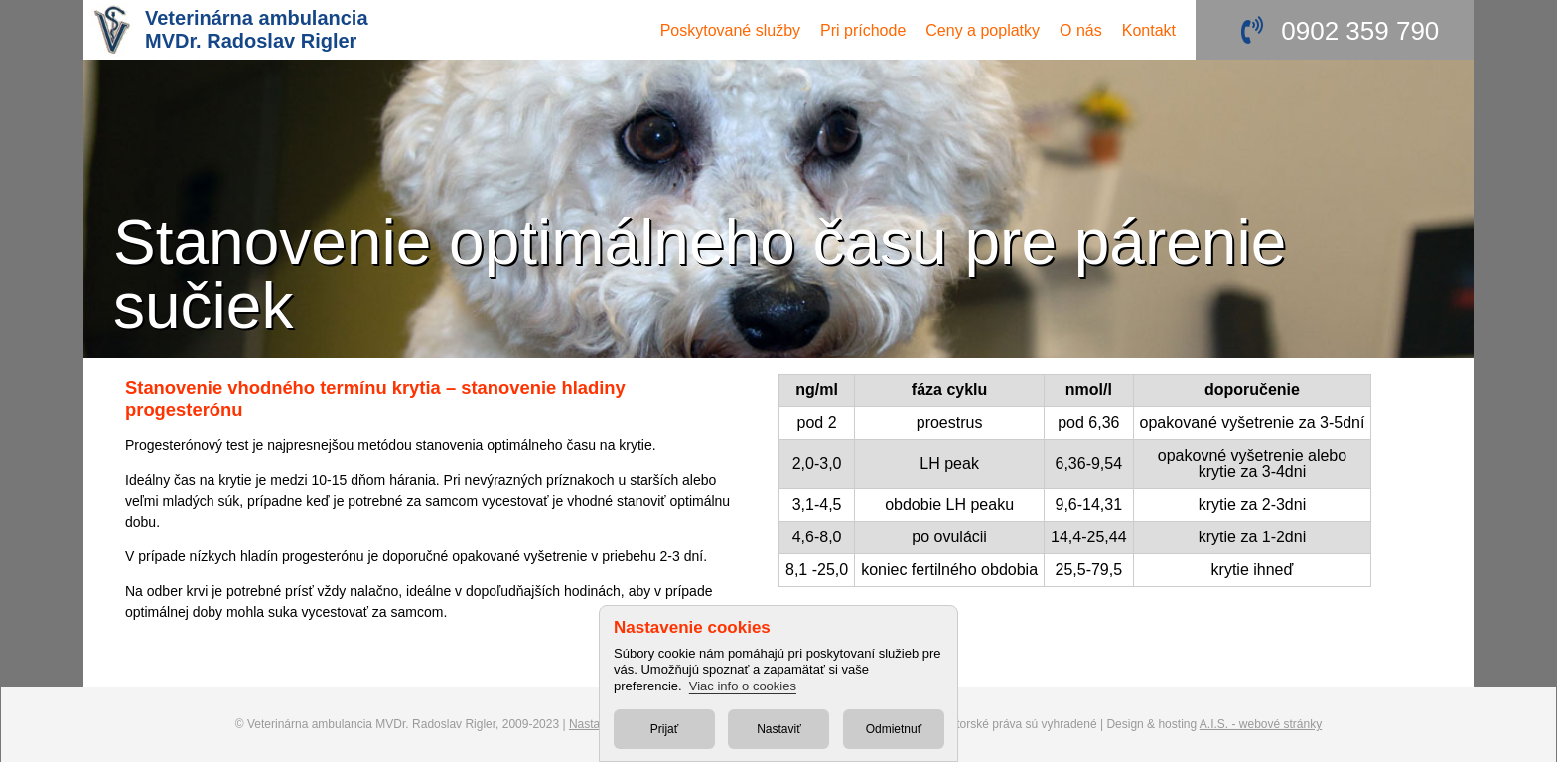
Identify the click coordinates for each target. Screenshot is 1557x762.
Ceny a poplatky (982, 30)
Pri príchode (863, 30)
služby (730, 30)
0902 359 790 (1360, 31)
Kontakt (1149, 30)
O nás (1081, 30)
